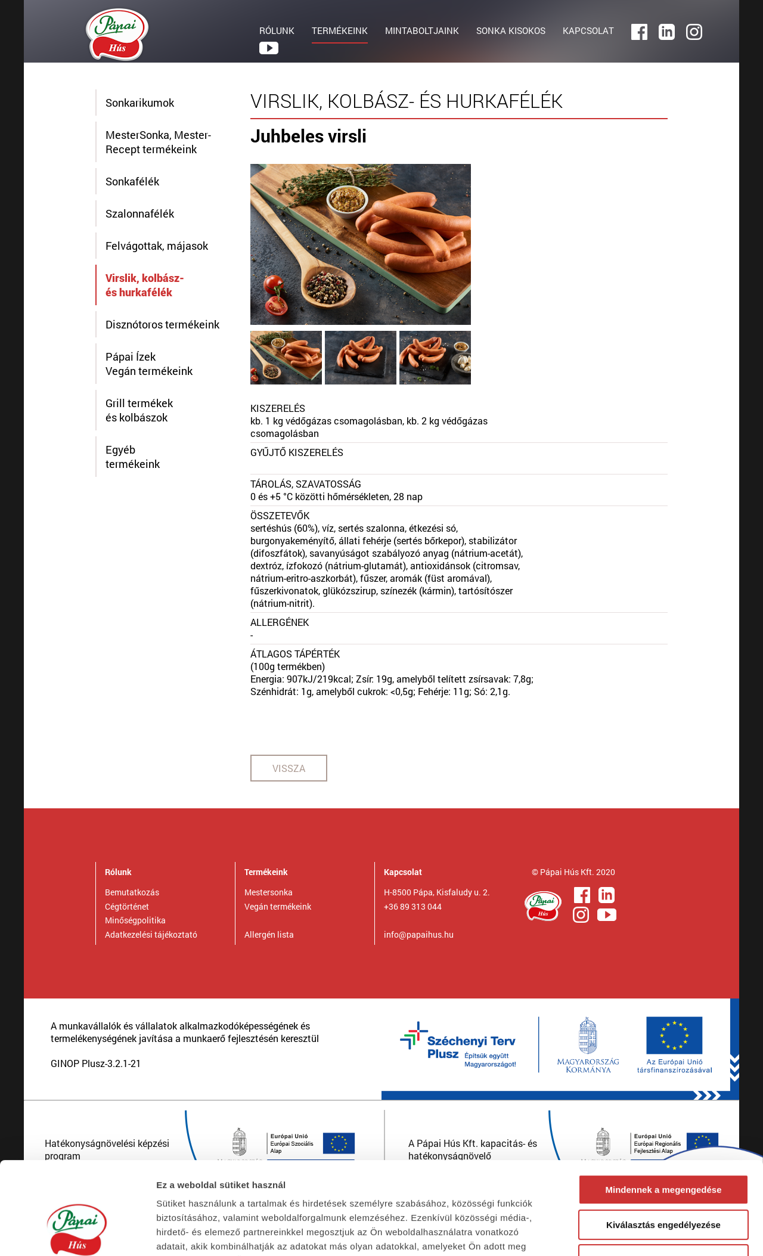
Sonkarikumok (140, 102)
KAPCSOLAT (588, 30)
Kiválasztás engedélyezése (663, 1145)
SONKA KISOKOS (510, 30)
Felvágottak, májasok (157, 245)
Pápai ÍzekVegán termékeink (149, 363)
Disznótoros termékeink (162, 324)
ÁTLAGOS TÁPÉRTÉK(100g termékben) (295, 659)
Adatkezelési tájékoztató (151, 934)
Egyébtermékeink (133, 456)
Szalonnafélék (140, 213)
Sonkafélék (132, 181)
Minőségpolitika (135, 920)
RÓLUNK (276, 30)
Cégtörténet (127, 906)
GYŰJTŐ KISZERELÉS (296, 452)
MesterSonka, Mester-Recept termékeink (158, 142)
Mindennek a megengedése (663, 1110)
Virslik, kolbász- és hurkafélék (145, 285)
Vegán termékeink (277, 906)
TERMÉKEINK (340, 30)
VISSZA (288, 768)
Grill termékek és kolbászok (139, 410)
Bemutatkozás (132, 892)
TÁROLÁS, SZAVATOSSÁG (305, 483)
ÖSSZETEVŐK (279, 515)
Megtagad (663, 1180)
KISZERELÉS (277, 408)
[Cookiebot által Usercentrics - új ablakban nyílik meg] (77, 1233)
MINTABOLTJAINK (422, 30)
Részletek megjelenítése (677, 1232)
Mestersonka (268, 892)
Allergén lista (269, 934)
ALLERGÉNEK (279, 622)
